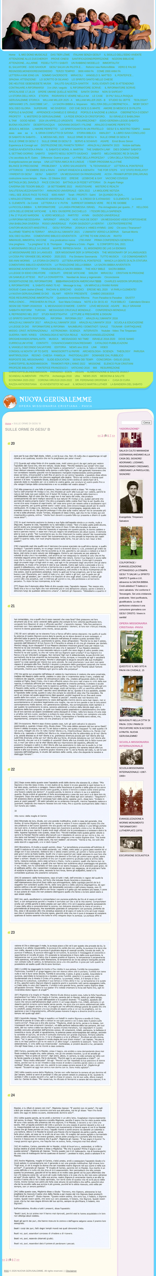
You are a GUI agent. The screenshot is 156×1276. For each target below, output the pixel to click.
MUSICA (53, 339)
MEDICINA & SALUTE (112, 376)
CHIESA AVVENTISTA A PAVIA (26, 149)
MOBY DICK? (140, 104)
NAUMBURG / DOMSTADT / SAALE (88, 326)
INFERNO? (50, 219)
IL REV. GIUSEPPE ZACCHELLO (67, 211)
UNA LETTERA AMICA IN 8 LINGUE (64, 161)
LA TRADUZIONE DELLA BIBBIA (73, 264)
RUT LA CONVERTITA (50, 277)
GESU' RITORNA (62, 227)
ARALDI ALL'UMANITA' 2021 (64, 231)
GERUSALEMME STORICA (24, 100)
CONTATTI (42, 343)
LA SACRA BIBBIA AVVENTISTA (113, 264)
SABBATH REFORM (20, 310)
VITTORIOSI (16, 170)
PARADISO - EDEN (61, 372)
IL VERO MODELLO (53, 215)
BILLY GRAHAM (132, 306)
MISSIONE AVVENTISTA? (23, 269)
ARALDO (64, 219)
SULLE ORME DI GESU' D (56, 141)
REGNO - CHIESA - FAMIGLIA (48, 355)
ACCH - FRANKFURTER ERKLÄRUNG (126, 174)
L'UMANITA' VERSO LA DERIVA (101, 231)
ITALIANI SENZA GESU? (87, 54)
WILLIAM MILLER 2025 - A (57, 100)
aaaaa (146, 128)
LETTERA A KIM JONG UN (24, 75)
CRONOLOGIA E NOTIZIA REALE (59, 334)
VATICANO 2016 (80, 367)
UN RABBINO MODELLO (85, 63)
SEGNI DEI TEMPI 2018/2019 (25, 306)
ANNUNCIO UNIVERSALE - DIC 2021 (56, 199)
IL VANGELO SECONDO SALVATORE (30, 347)
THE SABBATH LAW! (98, 149)
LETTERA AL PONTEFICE (128, 166)
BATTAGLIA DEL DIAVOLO (24, 182)
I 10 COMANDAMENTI (134, 256)
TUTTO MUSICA (109, 256)
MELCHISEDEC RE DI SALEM (121, 153)
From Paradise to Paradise (107, 297)
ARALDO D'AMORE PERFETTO (113, 124)
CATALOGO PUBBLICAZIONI (111, 343)
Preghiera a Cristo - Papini (79, 244)
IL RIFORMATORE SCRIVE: (85, 87)
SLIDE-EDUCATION (58, 359)
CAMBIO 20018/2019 (102, 293)
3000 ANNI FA (86, 71)
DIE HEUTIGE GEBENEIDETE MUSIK (30, 83)
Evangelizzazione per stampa (25, 161)
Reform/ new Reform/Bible (100, 67)
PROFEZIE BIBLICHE (21, 367)
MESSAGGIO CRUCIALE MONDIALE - (70, 310)
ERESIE (74, 178)
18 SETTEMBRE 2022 (59, 186)
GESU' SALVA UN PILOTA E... (66, 67)
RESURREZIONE (110, 367)
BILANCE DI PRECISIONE (23, 166)
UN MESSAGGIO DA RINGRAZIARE (80, 174)
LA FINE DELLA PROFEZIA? (88, 157)
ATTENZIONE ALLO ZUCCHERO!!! (28, 58)
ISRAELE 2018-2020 (103, 339)
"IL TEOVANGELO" (100, 166)
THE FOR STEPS (107, 170)
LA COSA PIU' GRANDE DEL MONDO (30, 256)
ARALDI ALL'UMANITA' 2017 (25, 322)
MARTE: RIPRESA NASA (67, 248)
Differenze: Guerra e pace (55, 157)
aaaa (11, 133)
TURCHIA (40, 310)
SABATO (96, 153)
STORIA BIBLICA (86, 133)
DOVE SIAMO (126, 339)
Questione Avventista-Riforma (73, 297)
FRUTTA (44, 376)
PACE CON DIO (51, 182)
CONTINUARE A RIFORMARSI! (26, 87)
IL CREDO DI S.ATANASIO (95, 199)
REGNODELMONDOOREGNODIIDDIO (30, 71)
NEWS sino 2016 (78, 347)
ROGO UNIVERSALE (54, 223)
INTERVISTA (91, 330)
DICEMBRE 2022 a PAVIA (40, 170)
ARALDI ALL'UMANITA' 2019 (95, 322)
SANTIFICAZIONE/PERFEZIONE (90, 58)
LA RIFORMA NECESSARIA (24, 219)
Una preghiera (16, 244)
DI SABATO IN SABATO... (23, 137)
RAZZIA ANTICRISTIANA (23, 384)
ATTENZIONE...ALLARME (23, 63)
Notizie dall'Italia (131, 145)
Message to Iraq (72, 285)
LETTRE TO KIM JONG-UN (95, 236)
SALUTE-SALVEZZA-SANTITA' (72, 83)
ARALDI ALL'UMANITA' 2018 (60, 322)
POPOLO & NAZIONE (21, 112)
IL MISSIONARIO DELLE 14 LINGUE (29, 248)
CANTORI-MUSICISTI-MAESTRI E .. (29, 227)
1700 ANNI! (84, 240)
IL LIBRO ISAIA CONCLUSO (129, 133)
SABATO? (51, 174)
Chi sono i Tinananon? (129, 227)
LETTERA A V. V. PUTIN (54, 203)
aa (26, 133)
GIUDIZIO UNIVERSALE (106, 215)
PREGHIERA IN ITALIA (42, 302)
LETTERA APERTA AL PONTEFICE (81, 260)
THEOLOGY (124, 351)
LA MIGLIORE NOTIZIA (106, 190)
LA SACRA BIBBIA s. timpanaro (70, 104)
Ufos (77, 376)
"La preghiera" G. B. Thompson (45, 244)
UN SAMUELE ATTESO (22, 277)
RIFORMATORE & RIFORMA (48, 326)
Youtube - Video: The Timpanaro (118, 330)
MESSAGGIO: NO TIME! (75, 339)
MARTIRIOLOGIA (18, 355)
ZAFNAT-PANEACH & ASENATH (76, 170)
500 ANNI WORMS (19, 260)
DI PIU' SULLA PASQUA (119, 96)
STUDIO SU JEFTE (119, 100)
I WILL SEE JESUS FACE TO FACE (28, 194)
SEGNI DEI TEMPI (83, 359)
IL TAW (13, 120)
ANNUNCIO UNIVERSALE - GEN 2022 (68, 190)
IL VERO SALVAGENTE (73, 166)
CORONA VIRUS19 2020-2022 (55, 380)
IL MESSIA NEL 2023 (52, 137)
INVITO (118, 236)
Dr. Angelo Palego (114, 182)
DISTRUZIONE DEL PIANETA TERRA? (62, 145)
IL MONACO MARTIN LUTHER (90, 384)
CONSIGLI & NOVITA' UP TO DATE (28, 351)
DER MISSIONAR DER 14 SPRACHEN (77, 252)
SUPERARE (40, 108)
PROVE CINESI (60, 58)
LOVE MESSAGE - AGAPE (104, 306)
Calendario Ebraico (139, 302)
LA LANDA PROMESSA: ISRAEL (77, 207)
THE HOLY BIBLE (95, 269)
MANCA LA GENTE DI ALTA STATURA (125, 260)
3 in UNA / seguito (57, 87)
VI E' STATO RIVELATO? (134, 170)
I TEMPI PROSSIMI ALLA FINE (105, 161)
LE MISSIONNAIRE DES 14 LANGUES (30, 252)
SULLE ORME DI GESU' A (82, 137)
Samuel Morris (130, 231)
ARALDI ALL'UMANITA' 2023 (103, 145)
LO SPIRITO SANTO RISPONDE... (28, 318)
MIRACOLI (77, 75)
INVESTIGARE (83, 186)
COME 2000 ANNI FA (108, 71)
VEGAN (79, 372)
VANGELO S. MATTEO (98, 75)
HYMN (85, 215)
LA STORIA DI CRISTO (46, 260)
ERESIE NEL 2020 (97, 289)
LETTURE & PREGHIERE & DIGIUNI (90, 314)
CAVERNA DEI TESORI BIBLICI (26, 186)
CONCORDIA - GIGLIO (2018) (113, 359)
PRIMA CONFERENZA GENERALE (114, 240)
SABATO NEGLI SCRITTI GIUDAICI (68, 153)
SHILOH (93, 273)
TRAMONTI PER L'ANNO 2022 (68, 363)
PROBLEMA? (49, 166)
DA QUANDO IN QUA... (112, 194)
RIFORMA (56, 318)
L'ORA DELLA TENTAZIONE (123, 157)
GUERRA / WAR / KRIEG (23, 334)
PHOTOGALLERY (79, 355)
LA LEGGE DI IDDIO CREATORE (27, 273)
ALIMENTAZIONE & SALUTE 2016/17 (108, 372)
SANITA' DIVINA (90, 91)
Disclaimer (71, 1271)
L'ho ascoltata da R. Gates (23, 157)
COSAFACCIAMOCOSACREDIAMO (72, 343)
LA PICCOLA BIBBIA (20, 207)
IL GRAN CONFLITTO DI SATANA (54, 133)
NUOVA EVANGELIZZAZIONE (98, 334)
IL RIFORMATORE (45, 207)
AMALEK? (104, 133)
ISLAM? (56, 293)
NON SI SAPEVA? (112, 91)
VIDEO (104, 347)
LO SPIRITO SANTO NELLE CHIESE (92, 79)
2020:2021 (60, 256)
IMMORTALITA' (111, 63)
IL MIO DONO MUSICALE (33, 54)
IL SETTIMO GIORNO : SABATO (27, 153)
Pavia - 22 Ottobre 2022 (53, 178)
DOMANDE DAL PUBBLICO (107, 355)
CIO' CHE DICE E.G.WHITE (84, 108)
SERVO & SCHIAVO (86, 141)
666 (95, 367)
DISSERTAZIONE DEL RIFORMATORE (31, 281)
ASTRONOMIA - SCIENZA (65, 330)
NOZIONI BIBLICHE (123, 58)
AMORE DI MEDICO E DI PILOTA (122, 108)
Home (12, 54)
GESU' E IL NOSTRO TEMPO (123, 128)
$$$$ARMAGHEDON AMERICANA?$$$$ (78, 281)
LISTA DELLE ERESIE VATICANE (27, 211)
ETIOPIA (43, 96)
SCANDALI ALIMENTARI (22, 376)
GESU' (39, 174)
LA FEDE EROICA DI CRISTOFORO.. (85, 116)
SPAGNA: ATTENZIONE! (22, 79)
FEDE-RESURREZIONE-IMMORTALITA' (31, 297)
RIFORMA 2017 (74, 318)
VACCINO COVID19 (117, 178)
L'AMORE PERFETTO (45, 128)
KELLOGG (142, 207)
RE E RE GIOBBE (116, 203)
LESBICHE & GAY (92, 178)
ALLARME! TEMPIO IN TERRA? (27, 231)
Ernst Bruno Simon (122, 141)
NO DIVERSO (58, 108)
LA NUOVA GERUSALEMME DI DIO (29, 293)
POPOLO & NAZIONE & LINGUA (99, 112)
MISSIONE (94, 363)
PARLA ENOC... (17, 302)
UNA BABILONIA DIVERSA (24, 223)
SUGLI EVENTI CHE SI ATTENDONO (113, 83)
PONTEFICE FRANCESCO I (52, 367)
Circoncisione (111, 277)
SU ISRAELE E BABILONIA (124, 116)
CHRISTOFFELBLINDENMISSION (28, 372)
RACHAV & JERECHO (58, 289)
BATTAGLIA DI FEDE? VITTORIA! (82, 182)
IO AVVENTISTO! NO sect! (55, 384)
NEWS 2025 (90, 376)
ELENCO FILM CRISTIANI (118, 363)
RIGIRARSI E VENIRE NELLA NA (70, 96)
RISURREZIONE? (86, 120)
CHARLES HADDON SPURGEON (123, 281)
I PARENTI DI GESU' (20, 174)
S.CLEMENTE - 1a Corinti (128, 199)
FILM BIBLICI (118, 302)
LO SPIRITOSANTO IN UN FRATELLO (82, 128)
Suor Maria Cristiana (69, 302)
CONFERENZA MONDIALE (111, 310)
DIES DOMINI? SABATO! (127, 149)
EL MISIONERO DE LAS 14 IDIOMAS (105, 248)
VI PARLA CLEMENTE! (123, 289)
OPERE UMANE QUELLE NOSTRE (58, 91)
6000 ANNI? (58, 194)
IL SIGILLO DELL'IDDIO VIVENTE (123, 54)
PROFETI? (15, 116)
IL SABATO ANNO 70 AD (46, 285)
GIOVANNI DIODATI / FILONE (74, 124)
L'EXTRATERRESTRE (119, 223)
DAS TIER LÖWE (60, 54)
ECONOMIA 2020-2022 (21, 380)
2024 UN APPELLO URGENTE (56, 120)
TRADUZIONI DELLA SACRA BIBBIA (61, 269)
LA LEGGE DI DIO (19, 326)
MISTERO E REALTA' (107, 186)
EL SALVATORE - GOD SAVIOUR (27, 67)
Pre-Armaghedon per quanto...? (116, 207)
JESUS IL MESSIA (19, 128)
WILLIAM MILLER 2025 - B (91, 100)
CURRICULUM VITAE (21, 343)
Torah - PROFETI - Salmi (81, 194)
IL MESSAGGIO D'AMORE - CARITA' (65, 306)
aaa (20, 133)
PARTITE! (73, 215)
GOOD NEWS (28, 120)
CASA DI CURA (121, 380)
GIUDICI (79, 289)
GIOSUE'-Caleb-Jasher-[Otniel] (26, 289)
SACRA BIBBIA (116, 269)
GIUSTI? (130, 297)
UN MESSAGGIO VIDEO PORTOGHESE (124, 219)
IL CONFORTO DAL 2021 (111, 244)
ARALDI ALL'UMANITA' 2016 (102, 318)
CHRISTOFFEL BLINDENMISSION (28, 363)
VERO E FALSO (127, 67)
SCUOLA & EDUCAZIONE (128, 322)
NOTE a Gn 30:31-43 (96, 302)
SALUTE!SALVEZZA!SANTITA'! (26, 190)
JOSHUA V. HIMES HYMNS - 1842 (94, 227)
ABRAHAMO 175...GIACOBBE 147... (29, 104)
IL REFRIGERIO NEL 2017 (23, 314)
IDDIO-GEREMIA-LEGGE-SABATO (119, 120)
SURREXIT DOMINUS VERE (87, 203)
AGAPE (104, 141)
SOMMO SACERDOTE (55, 75)
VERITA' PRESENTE (75, 293)
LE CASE (97, 96)
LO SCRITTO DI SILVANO (54, 79)
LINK (94, 347)
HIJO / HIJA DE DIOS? (85, 219)
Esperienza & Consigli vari (23, 145)
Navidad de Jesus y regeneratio (84, 277)
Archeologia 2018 (61, 376)
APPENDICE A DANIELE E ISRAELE (57, 112)
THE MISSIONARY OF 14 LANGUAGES (124, 252)
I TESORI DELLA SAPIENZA (106, 211)
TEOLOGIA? (141, 100)
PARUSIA (139, 351)
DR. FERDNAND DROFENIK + (92, 380)
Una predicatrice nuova (62, 240)
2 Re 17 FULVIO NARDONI (24, 215)
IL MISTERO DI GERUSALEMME (42, 116)
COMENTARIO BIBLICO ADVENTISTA (55, 236)
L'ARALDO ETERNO (20, 199)
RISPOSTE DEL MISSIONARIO (26, 359)
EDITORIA (60, 347)
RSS (6, 1271)
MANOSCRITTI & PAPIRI (65, 351)
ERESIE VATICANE (74, 273)
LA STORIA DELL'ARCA (22, 96)
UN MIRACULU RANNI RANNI (101, 285)
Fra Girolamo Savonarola (83, 256)
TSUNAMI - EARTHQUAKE (126, 326)
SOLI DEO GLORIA (19, 108)
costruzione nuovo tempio (23, 178)
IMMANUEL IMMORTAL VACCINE (28, 240)
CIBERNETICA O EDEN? (134, 112)
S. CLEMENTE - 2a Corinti (23, 203)
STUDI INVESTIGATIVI (54, 314)
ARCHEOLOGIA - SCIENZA (98, 351)
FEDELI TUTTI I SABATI (54, 63)
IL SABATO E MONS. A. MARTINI (64, 149)
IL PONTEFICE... (124, 75)
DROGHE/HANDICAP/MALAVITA (27, 339)
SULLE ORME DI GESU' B (115, 137)
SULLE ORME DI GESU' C (23, 141)
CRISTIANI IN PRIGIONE (130, 273)
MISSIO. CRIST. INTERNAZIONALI (28, 330)
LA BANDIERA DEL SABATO (126, 384)
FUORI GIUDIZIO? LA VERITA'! (86, 223)
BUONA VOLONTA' (19, 124)
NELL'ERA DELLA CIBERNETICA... (110, 104)
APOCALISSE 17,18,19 (22, 91)
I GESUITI (54, 273)
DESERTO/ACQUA (44, 124)
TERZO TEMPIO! (65, 71)
